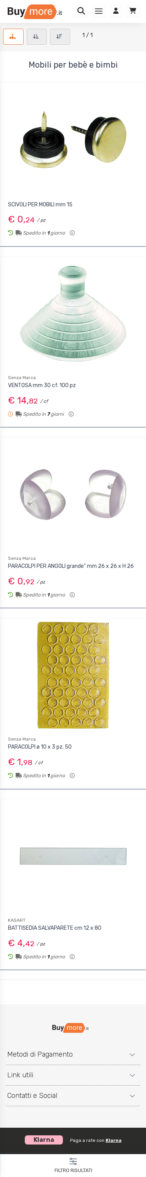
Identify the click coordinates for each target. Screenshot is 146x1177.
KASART (17, 920)
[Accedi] (116, 11)
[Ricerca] (81, 11)
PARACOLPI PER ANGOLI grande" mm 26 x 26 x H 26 (71, 566)
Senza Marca (22, 377)
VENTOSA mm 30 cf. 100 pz (42, 385)
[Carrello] (132, 11)
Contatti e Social (32, 1095)
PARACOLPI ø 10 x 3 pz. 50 (40, 747)
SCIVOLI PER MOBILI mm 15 (40, 204)
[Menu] (99, 11)
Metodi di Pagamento (40, 1054)
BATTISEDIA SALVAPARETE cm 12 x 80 (54, 928)
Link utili (20, 1075)
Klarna (114, 1140)
